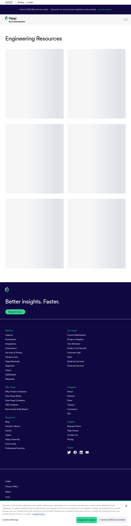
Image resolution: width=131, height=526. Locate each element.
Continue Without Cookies (112, 521)
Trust (7, 497)
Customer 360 (74, 352)
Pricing (70, 439)
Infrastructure (11, 357)
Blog (7, 422)
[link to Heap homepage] (65, 19)
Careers (70, 405)
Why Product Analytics (16, 391)
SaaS (69, 357)
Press (69, 400)
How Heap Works (13, 396)
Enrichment (10, 339)
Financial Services (75, 366)
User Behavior (73, 344)
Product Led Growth (76, 348)
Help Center (73, 430)
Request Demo (74, 426)
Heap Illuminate (12, 361)
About (70, 391)
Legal (7, 481)
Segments (10, 366)
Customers (72, 409)
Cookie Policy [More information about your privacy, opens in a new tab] (38, 515)
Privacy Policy (11, 486)
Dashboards (10, 374)
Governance (11, 348)
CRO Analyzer (12, 405)
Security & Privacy (13, 352)
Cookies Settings (10, 521)
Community (10, 444)
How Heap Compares (15, 400)
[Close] (126, 507)
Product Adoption (75, 339)
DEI (68, 413)
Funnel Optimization (76, 335)
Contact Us (72, 435)
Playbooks (10, 379)
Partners (71, 396)
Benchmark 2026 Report (16, 409)
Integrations (10, 344)
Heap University (12, 439)
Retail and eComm (75, 361)
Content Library (12, 426)
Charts (8, 370)
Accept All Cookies (86, 521)
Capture (9, 335)
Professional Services (15, 448)
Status (8, 492)
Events (8, 430)
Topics (8, 435)
